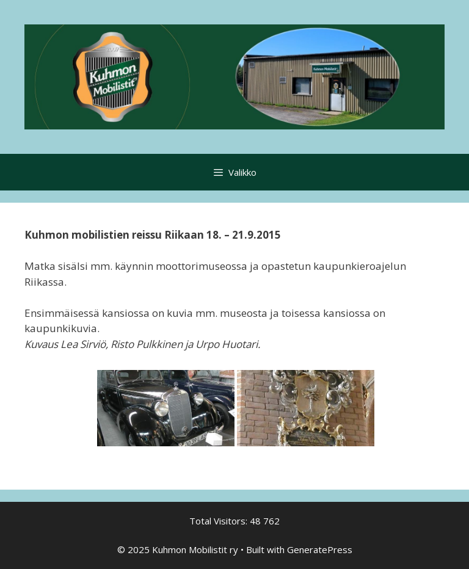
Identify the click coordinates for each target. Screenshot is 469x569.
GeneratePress (319, 549)
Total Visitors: (219, 521)
